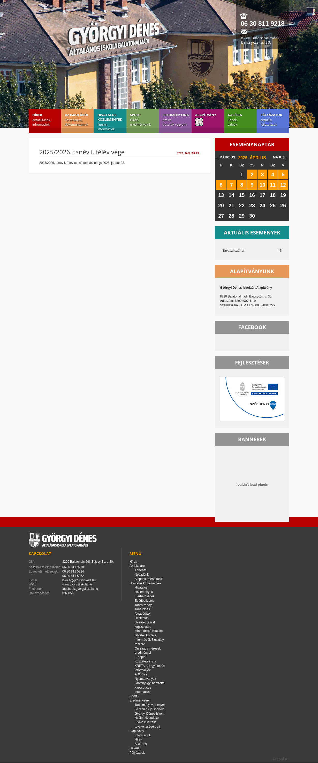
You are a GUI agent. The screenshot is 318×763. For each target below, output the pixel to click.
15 (242, 195)
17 (262, 195)
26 (283, 205)
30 (252, 216)
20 (221, 205)
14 (231, 195)
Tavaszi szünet (233, 251)
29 (242, 216)
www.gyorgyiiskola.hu (77, 584)
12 (283, 185)
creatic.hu (281, 758)
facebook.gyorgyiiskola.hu (80, 589)
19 (283, 195)
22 (242, 205)
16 (252, 195)
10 (262, 185)
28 (231, 216)
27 (221, 216)
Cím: (32, 561)
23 (252, 205)
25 (273, 205)
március (227, 157)
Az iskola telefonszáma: (45, 567)
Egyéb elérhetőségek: (44, 571)
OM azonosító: (39, 593)
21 (231, 205)
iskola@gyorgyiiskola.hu (79, 580)
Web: (32, 584)
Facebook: (36, 589)
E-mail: (33, 580)
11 (273, 185)
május (279, 157)
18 (273, 195)
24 (262, 205)
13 (221, 195)
